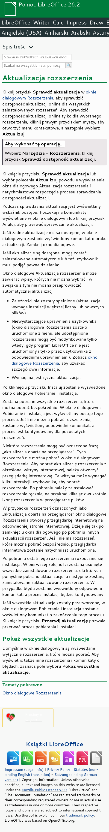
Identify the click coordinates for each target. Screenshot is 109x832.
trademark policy (80, 815)
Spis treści (14, 46)
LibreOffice (15, 22)
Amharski (56, 32)
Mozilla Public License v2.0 (44, 789)
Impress (76, 22)
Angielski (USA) (21, 32)
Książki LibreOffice (54, 744)
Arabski (80, 32)
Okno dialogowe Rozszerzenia (32, 693)
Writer (41, 22)
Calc (58, 22)
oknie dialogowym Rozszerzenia (49, 95)
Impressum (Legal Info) (24, 769)
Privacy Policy (58, 769)
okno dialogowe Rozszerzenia (54, 360)
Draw (96, 22)
